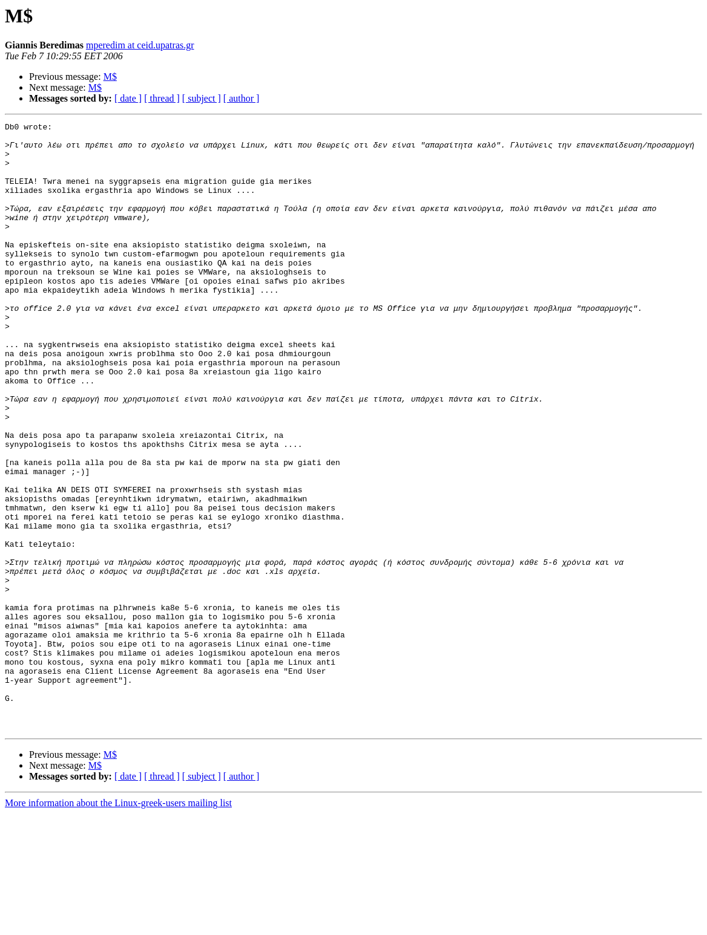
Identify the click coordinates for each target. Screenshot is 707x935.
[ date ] (128, 98)
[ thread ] (162, 98)
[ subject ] (201, 98)
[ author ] (241, 98)
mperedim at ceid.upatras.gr (140, 45)
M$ (110, 76)
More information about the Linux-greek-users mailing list (118, 924)
